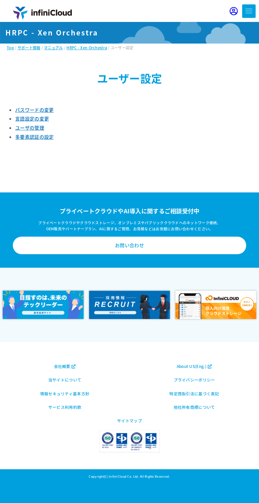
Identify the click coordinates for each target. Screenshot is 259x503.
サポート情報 (29, 47)
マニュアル (53, 47)
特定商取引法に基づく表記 (194, 393)
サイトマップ (129, 420)
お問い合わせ (129, 245)
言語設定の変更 (32, 118)
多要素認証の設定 (34, 136)
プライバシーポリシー (194, 379)
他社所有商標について (194, 407)
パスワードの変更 (34, 109)
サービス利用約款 (64, 407)
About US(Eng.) (194, 366)
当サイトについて (64, 379)
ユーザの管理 (29, 127)
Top (10, 47)
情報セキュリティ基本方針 (64, 393)
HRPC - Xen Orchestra (86, 47)
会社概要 (65, 366)
